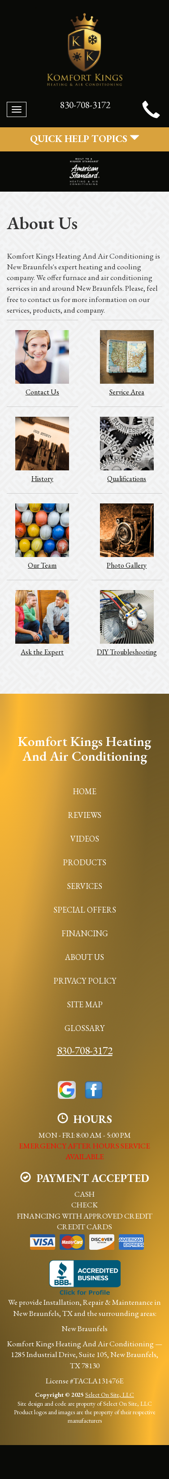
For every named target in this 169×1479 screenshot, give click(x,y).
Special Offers (84, 910)
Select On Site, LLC (109, 1395)
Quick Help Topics (84, 138)
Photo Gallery (127, 536)
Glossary (84, 1028)
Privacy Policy (84, 981)
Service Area (127, 363)
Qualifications (127, 449)
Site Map (85, 1004)
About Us (84, 957)
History (42, 449)
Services (84, 886)
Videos (84, 839)
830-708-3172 (85, 1050)
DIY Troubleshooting (127, 623)
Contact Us (42, 363)
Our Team (42, 536)
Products (84, 862)
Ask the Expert (42, 623)
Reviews (84, 815)
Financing (84, 933)
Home (84, 791)
